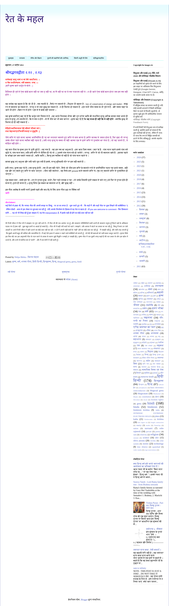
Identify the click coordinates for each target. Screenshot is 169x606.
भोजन (144, 336)
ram (134, 435)
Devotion (136, 400)
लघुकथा (160, 345)
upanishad (156, 447)
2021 (139, 170)
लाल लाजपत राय (144, 349)
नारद (151, 315)
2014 (139, 197)
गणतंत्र (150, 299)
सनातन (144, 367)
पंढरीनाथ (136, 318)
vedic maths (137, 450)
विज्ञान (150, 351)
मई (140, 236)
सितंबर (142, 223)
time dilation (142, 447)
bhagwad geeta (64, 262)
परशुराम (157, 321)
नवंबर (142, 214)
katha (135, 419)
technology (159, 444)
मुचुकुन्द (136, 342)
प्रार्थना (158, 324)
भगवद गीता (26, 262)
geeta (73, 262)
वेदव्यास (136, 358)
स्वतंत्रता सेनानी (147, 377)
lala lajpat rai (142, 422)
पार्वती (135, 324)
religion (154, 434)
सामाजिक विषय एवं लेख (153, 370)
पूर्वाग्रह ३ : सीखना (154, 529)
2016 (139, 188)
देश (140, 312)
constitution (146, 397)
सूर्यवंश (155, 373)
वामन (142, 352)
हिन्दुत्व (141, 384)
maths (148, 425)
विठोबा (138, 355)
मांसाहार (148, 339)
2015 (139, 192)
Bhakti (135, 397)
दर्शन (145, 308)
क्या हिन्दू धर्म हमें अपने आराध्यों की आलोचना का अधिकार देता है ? (148, 465)
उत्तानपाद (136, 286)
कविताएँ (150, 293)
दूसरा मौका (158, 308)
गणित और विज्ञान (36, 58)
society (153, 441)
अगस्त (142, 227)
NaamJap (157, 425)
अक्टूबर (142, 218)
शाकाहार (158, 361)
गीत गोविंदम (138, 302)
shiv (157, 438)
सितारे (138, 373)
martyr (139, 425)
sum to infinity (139, 568)
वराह (135, 352)
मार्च (141, 252)
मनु (159, 336)
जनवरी (142, 261)
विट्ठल (161, 352)
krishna (160, 419)
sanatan (136, 438)
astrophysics (143, 388)
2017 (139, 184)
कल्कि (142, 293)
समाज (135, 370)
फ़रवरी (142, 256)
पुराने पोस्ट (121, 272)
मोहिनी (144, 342)
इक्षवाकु (158, 283)
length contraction (157, 422)
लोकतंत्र (157, 349)
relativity (143, 435)
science (146, 438)
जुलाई (142, 231)
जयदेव (158, 302)
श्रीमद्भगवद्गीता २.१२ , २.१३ (23, 72)
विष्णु (147, 355)
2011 (139, 266)
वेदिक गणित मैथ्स (148, 358)
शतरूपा (139, 361)
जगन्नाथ (149, 302)
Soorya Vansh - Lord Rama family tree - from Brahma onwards (148, 483)
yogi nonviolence (150, 450)
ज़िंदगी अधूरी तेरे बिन (80, 58)
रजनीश (161, 342)
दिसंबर (142, 209)
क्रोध (141, 299)
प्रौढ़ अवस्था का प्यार (144, 327)
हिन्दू (54, 262)
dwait (145, 400)
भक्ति (148, 330)
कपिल (135, 293)
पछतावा (148, 317)
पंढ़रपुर (158, 315)
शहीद (148, 361)
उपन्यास (159, 285)
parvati (148, 431)
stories (146, 444)
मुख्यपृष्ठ (10, 58)
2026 (139, 157)
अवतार (150, 283)
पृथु (151, 324)
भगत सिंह (157, 330)
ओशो (150, 289)
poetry (158, 431)
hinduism (152, 406)
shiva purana (139, 440)
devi (157, 397)
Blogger (84, 600)
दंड (159, 305)
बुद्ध (162, 327)
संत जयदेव (157, 364)
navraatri (149, 428)
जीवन (136, 305)
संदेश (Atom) (72, 279)
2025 (139, 162)
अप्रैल (142, 240)
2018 (139, 179)
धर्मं (18, 262)
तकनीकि (149, 305)
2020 (139, 175)
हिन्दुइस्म (47, 262)
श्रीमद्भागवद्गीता (98, 58)
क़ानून (140, 296)
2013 (139, 201)
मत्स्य (152, 336)
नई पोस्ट (11, 272)
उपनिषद (147, 286)
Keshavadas (148, 419)
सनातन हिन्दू (155, 367)
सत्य (135, 367)
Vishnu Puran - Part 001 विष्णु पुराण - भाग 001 (154, 505)
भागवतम (22, 58)
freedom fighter (157, 400)
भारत (135, 336)
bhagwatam (143, 393)
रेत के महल (24, 19)
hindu (136, 406)
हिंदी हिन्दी (37, 262)
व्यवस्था (161, 358)
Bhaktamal (157, 394)
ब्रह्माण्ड (139, 330)
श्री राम (146, 364)
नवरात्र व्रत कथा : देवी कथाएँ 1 (147, 550)
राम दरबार (149, 346)
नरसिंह (144, 315)
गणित (159, 299)
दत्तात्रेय (136, 308)
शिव (135, 364)
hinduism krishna (141, 410)
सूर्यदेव (146, 373)
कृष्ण (14, 262)
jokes (157, 416)
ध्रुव (156, 312)
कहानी (160, 292)
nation (135, 428)
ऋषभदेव (141, 289)
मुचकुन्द (158, 339)
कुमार (148, 296)
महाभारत (137, 339)
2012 (139, 206)
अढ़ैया (135, 283)
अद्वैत (143, 283)
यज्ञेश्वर (152, 342)
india (158, 410)
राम (138, 345)
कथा (159, 289)
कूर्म (154, 296)
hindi (79, 262)
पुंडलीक (144, 324)
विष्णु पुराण (157, 355)
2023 (139, 166)
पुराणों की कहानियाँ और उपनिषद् (57, 58)
